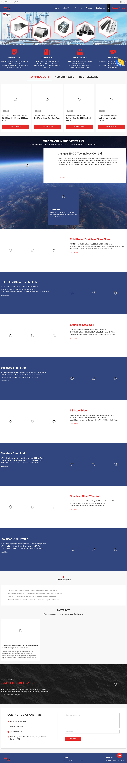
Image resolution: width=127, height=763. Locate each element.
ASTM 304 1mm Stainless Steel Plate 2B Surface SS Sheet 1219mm (91, 244)
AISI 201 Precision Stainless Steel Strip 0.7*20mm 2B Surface (19, 377)
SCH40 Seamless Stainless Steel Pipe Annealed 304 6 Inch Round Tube (92, 415)
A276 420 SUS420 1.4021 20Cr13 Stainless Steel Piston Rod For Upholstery (35, 593)
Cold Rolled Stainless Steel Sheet (90, 239)
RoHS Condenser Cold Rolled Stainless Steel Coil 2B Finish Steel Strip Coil (78, 118)
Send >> (73, 739)
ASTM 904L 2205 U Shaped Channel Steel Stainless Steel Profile (20, 546)
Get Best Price (16, 127)
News (81, 761)
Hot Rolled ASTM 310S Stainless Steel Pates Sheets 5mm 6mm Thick (47, 117)
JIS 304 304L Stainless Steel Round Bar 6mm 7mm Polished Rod (20, 463)
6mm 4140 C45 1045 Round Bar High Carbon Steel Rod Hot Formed (32, 597)
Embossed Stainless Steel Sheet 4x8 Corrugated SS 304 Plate (19, 287)
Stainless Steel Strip (13, 367)
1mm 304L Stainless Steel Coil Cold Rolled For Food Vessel (88, 329)
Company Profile (68, 761)
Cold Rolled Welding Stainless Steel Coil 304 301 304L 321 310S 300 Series (93, 334)
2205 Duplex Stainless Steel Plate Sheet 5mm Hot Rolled (18, 289)
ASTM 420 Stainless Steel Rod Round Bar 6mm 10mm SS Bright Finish (22, 458)
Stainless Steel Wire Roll (85, 496)
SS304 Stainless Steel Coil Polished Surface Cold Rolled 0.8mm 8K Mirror (92, 332)
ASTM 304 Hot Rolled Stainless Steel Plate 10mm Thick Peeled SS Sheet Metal (25, 291)
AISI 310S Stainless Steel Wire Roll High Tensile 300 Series (88, 503)
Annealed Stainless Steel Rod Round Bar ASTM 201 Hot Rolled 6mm (21, 460)
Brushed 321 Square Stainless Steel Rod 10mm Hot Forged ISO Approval (33, 600)
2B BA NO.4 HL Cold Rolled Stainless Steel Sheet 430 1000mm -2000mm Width (15, 118)
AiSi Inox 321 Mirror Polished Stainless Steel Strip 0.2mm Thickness (108, 118)
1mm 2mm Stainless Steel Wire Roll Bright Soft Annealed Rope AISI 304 (92, 501)
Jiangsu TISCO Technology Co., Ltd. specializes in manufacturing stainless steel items (20, 647)
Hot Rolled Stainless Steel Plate (20, 282)
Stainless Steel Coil (82, 325)
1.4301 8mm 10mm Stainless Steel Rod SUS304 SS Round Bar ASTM (32, 590)
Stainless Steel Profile (14, 539)
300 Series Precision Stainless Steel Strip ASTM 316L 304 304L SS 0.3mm (23, 372)
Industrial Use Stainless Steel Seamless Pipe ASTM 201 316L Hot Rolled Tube (94, 420)
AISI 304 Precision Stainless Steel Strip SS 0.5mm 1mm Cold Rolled (21, 375)
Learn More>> (62, 178)
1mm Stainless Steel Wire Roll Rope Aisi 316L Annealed (87, 505)
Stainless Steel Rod (13, 453)
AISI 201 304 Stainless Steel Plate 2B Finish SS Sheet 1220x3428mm (91, 249)
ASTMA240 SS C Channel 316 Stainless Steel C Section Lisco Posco (21, 548)
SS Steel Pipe (78, 410)
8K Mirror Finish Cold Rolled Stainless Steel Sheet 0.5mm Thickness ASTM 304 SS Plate (97, 246)
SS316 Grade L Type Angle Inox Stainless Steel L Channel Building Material (23, 543)
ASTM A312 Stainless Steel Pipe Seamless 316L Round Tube (88, 417)
